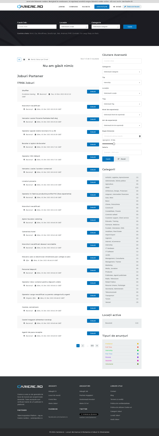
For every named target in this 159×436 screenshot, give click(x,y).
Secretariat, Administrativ (114, 289)
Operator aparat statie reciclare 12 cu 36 (39, 131)
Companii (73, 7)
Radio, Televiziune (111, 279)
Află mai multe (115, 1)
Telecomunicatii (110, 292)
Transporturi (109, 295)
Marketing (108, 265)
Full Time (121, 347)
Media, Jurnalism (111, 268)
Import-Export (110, 235)
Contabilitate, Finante (113, 211)
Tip (103, 77)
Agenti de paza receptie (32, 332)
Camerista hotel (28, 232)
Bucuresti (108, 323)
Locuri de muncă (54, 395)
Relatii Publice (110, 282)
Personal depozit (29, 269)
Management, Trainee (113, 262)
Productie (108, 272)
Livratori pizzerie (29, 181)
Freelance (121, 344)
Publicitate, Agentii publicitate (115, 275)
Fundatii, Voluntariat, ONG (114, 228)
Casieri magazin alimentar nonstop (37, 320)
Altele (107, 187)
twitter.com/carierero (88, 417)
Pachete (86, 7)
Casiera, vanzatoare (30, 307)
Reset (122, 159)
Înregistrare (132, 7)
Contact (113, 391)
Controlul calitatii (111, 214)
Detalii (93, 92)
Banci (107, 201)
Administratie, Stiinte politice (115, 181)
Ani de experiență (109, 120)
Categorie (96, 23)
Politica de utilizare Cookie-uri (121, 407)
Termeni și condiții (116, 399)
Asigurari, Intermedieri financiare (117, 194)
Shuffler (25, 91)
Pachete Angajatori (86, 395)
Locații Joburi (115, 415)
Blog (112, 395)
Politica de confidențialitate (120, 403)
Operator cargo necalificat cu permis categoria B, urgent (46, 294)
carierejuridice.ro (36, 418)
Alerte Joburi (53, 403)
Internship (108, 245)
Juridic (107, 255)
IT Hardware (109, 248)
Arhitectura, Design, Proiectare (116, 191)
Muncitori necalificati (31, 106)
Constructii (109, 208)
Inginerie (108, 238)
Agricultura (109, 184)
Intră (117, 7)
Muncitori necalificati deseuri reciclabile (39, 244)
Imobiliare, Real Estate (113, 231)
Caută (130, 27)
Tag (104, 99)
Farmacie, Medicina (112, 224)
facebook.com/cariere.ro (58, 417)
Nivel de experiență (110, 110)
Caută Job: (22, 23)
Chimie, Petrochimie (112, 204)
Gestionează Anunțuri (87, 399)
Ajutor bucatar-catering (32, 219)
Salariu (105, 147)
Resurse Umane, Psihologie (115, 285)
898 (92, 346)
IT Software (109, 251)
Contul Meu (53, 399)
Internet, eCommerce (112, 241)
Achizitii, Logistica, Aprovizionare (117, 177)
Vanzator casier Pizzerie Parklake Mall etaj (40, 118)
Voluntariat (121, 364)
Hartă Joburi (114, 419)
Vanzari (108, 302)
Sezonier (121, 360)
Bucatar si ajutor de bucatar (34, 143)
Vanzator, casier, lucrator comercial (37, 169)
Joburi (62, 7)
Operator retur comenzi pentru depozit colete (41, 282)
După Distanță (108, 131)
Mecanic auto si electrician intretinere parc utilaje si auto (46, 257)
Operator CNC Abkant (31, 156)
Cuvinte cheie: (23, 33)
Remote (121, 357)
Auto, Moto (109, 198)
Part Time (121, 354)
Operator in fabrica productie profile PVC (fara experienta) (46, 194)
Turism (107, 299)
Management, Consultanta (114, 258)
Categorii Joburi (116, 411)
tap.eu (40, 415)
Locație (63, 23)
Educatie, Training (111, 221)
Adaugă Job (102, 7)
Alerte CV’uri (84, 403)
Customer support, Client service (117, 218)
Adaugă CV (53, 391)
